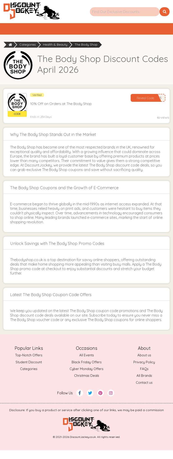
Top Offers (79, 33)
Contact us (144, 391)
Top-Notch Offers (29, 364)
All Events (86, 364)
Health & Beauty (55, 53)
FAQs (144, 377)
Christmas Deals (86, 384)
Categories (137, 30)
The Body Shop (86, 53)
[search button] (164, 11)
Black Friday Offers (86, 370)
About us (144, 364)
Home (28, 30)
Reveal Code (144, 106)
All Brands (144, 384)
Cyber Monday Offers (86, 377)
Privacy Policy (144, 370)
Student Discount (29, 370)
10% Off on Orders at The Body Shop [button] (62, 112)
